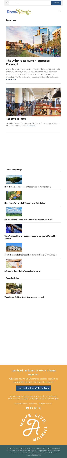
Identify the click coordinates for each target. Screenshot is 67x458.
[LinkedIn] (27, 408)
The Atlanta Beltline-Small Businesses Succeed (24, 297)
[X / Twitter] (39, 408)
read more (11, 79)
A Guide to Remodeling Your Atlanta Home (22, 271)
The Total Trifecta (16, 118)
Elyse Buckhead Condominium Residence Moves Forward (28, 219)
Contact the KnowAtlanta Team (33, 388)
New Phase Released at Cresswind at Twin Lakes (24, 203)
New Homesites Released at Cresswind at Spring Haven (27, 187)
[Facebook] (31, 408)
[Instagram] (35, 408)
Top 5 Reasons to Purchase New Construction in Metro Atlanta (30, 255)
